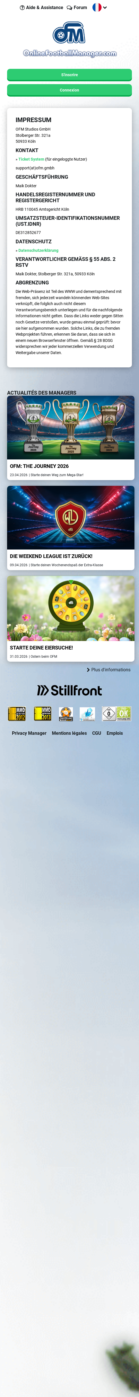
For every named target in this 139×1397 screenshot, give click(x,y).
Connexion (69, 90)
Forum (80, 7)
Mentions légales (69, 733)
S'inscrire (69, 75)
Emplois (115, 733)
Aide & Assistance (44, 7)
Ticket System (31, 159)
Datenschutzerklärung (38, 250)
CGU (96, 733)
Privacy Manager (29, 733)
